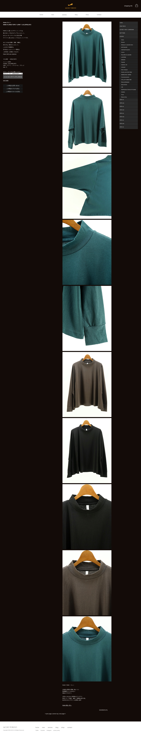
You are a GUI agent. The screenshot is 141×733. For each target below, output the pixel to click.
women (64, 14)
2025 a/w (122, 103)
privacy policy (56, 730)
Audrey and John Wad (126, 72)
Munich (123, 42)
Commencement (125, 77)
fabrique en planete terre (127, 44)
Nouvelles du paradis (126, 54)
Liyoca (122, 52)
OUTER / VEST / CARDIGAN (127, 29)
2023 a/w (122, 116)
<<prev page (48, 713)
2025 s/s (122, 106)
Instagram (49, 730)
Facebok (43, 730)
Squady (123, 62)
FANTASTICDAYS (125, 49)
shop (87, 14)
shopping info (128, 6)
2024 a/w (122, 109)
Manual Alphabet (125, 82)
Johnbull (123, 67)
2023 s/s (122, 120)
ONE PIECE (123, 26)
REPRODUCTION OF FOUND (128, 89)
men (52, 14)
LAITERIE (123, 57)
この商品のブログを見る (12, 88)
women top (55, 713)
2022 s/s (122, 127)
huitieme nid (124, 64)
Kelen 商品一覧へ (67, 705)
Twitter (37, 730)
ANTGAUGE (124, 47)
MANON (123, 59)
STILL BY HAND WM (126, 79)
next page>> (62, 713)
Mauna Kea (124, 97)
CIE (122, 87)
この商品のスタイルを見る (13, 91)
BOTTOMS (122, 33)
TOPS (121, 22)
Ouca (122, 94)
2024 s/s (122, 113)
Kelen (122, 39)
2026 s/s (122, 99)
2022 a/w (122, 123)
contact (99, 14)
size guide (5, 80)
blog (76, 14)
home (41, 14)
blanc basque (124, 69)
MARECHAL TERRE (126, 74)
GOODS (122, 36)
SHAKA (123, 92)
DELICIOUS (124, 84)
